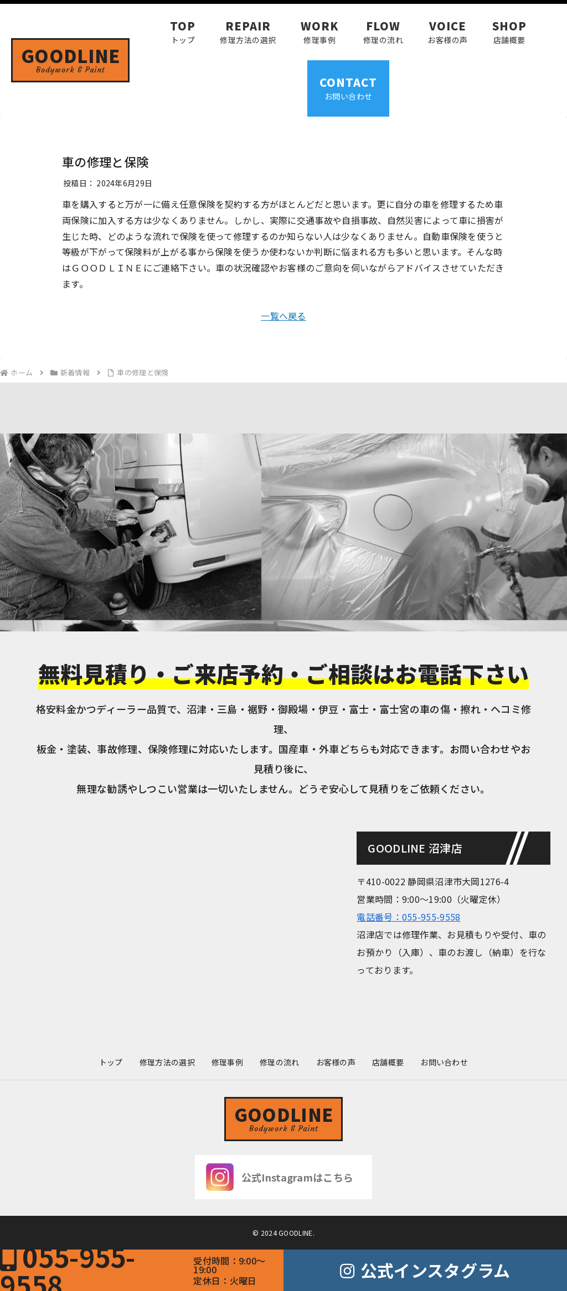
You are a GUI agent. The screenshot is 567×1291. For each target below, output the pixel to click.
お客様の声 (336, 1062)
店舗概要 (388, 1062)
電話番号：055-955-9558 (408, 916)
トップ (111, 1062)
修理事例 (227, 1062)
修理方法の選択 (167, 1062)
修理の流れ (280, 1062)
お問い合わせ (444, 1062)
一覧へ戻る (283, 315)
